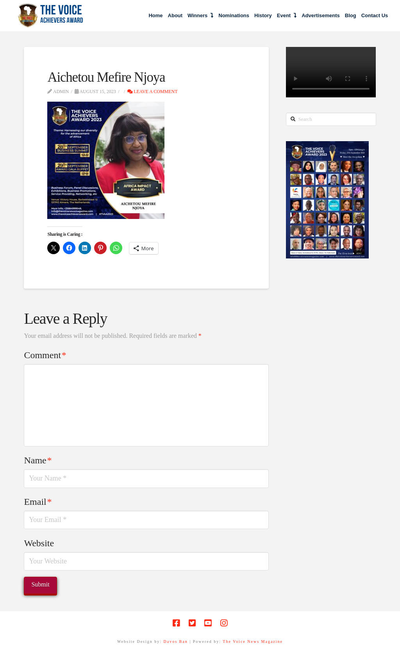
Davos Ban (176, 641)
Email (38, 502)
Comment (45, 355)
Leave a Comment (152, 91)
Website (39, 543)
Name (38, 460)
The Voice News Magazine (253, 641)
